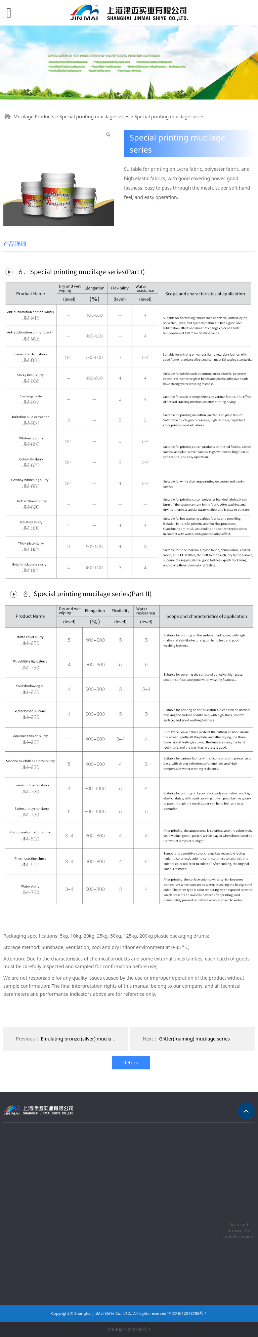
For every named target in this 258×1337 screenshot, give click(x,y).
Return (130, 1062)
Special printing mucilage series (94, 116)
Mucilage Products (33, 116)
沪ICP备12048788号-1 (129, 1329)
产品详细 (14, 243)
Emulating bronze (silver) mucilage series (86, 1038)
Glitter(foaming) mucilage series (194, 1038)
